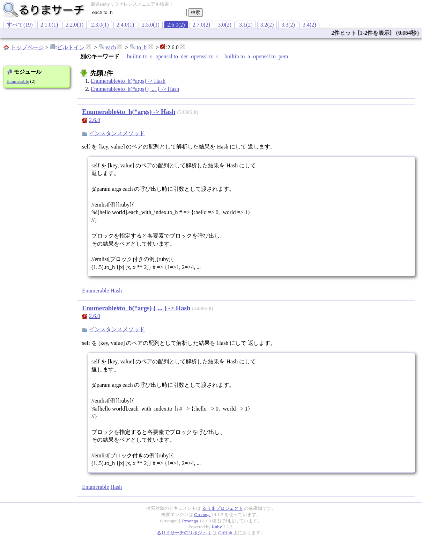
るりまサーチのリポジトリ (184, 532)
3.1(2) (246, 25)
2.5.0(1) (151, 25)
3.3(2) (288, 25)
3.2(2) (267, 25)
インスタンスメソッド (117, 133)
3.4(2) (309, 25)
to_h (142, 47)
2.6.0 (94, 120)
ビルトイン (71, 47)
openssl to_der (171, 56)
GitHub (225, 532)
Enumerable (18, 81)
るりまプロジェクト (222, 508)
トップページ (27, 47)
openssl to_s (205, 56)
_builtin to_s (138, 56)
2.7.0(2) (201, 25)
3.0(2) (224, 25)
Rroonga (190, 520)
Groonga (202, 514)
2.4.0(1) (125, 25)
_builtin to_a (236, 56)
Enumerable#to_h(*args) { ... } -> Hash (135, 89)
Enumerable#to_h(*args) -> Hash (128, 81)
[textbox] (139, 12)
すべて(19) (20, 25)
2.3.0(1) (100, 25)
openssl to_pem (270, 56)
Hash (116, 291)
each (111, 47)
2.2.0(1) (74, 25)
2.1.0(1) (49, 25)
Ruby (217, 526)
